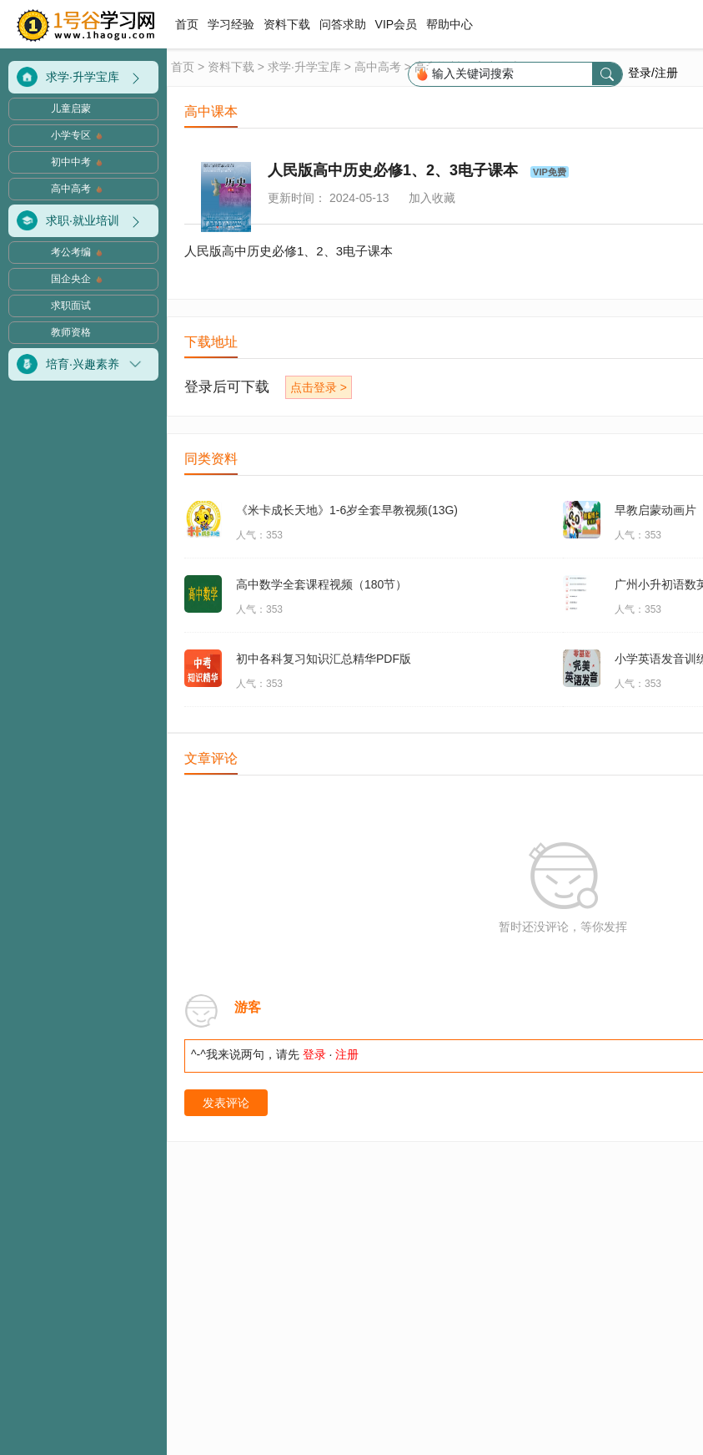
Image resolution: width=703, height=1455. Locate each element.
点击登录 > (318, 387)
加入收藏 (432, 198)
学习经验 (231, 24)
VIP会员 (396, 24)
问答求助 (342, 24)
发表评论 (226, 1102)
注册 (347, 1054)
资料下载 (287, 24)
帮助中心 (449, 24)
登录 (314, 1054)
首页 (188, 24)
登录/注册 (653, 72)
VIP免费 (549, 172)
